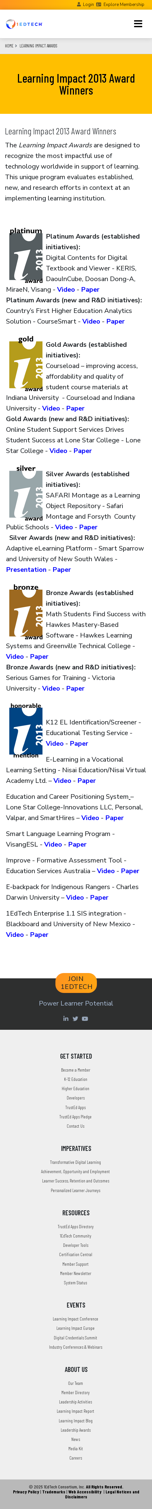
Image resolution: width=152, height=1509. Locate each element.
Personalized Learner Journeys (75, 1190)
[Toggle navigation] (138, 24)
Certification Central (75, 1254)
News (75, 1439)
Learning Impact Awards (38, 45)
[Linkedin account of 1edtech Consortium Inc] (66, 1018)
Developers (76, 1097)
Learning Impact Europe (75, 1328)
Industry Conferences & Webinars (75, 1347)
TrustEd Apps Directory (76, 1226)
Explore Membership (124, 5)
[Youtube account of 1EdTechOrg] (86, 1018)
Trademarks (53, 1491)
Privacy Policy (26, 1491)
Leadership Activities (75, 1401)
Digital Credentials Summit (75, 1337)
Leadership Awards (76, 1430)
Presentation (26, 569)
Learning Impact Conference (75, 1318)
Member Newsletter (75, 1273)
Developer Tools (75, 1245)
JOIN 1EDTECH (77, 982)
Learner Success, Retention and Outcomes (75, 1180)
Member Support (75, 1264)
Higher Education (75, 1088)
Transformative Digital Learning (75, 1162)
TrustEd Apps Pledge (75, 1116)
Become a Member (75, 1070)
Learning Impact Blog (76, 1420)
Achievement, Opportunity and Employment (75, 1171)
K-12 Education (75, 1079)
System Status (75, 1282)
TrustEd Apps (75, 1107)
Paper (90, 289)
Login (88, 5)
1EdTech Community (75, 1236)
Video (66, 289)
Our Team (75, 1383)
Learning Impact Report (75, 1411)
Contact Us (75, 1126)
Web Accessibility (85, 1491)
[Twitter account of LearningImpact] (76, 1018)
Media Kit (75, 1448)
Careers (75, 1458)
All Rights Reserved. (104, 1486)
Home (9, 45)
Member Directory (75, 1392)
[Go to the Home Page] (24, 24)
